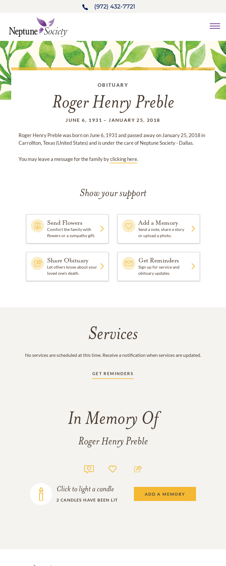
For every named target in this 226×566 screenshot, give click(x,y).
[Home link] (38, 26)
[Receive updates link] (113, 374)
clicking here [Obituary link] (123, 159)
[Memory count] (89, 468)
